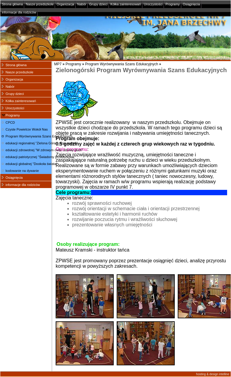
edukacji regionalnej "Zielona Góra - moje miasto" (29, 143)
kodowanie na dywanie (22, 170)
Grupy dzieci (98, 4)
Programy (172, 4)
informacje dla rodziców (19, 12)
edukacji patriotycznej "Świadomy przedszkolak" (29, 157)
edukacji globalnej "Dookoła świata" (29, 164)
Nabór (81, 4)
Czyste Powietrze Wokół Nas (27, 129)
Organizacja (65, 4)
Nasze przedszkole (40, 4)
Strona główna (12, 4)
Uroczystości (153, 4)
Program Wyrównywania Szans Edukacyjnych (121, 64)
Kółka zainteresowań (125, 4)
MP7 (58, 64)
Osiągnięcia (191, 4)
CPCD (10, 122)
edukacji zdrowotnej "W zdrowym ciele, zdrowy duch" (29, 150)
